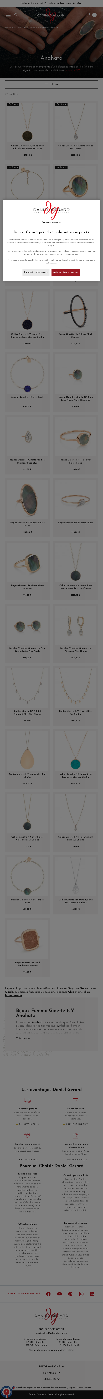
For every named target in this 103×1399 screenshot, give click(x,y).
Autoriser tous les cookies (65, 272)
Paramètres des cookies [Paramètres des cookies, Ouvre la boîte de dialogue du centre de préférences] (36, 272)
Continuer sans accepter (51, 222)
